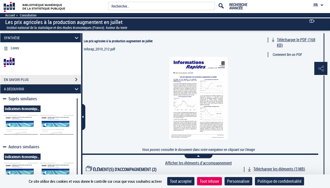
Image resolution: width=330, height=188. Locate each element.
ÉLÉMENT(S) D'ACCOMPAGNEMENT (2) (121, 169)
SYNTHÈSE (42, 37)
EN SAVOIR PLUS (42, 79)
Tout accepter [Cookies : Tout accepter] (181, 181)
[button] (320, 68)
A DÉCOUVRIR (42, 88)
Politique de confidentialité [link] (279, 181)
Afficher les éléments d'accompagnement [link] (198, 163)
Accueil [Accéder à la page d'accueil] (10, 15)
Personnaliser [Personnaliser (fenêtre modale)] (238, 181)
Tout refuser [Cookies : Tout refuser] (209, 181)
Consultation (28, 15)
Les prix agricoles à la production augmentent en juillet (118, 41)
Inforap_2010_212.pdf (99, 48)
